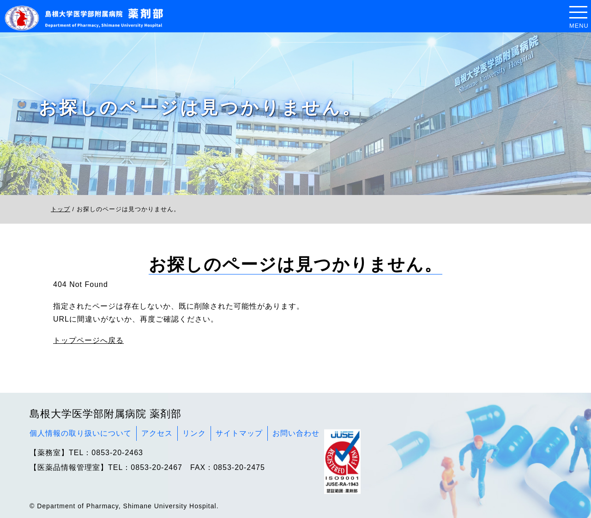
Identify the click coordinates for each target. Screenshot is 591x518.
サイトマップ (239, 433)
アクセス (157, 433)
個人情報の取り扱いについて (81, 433)
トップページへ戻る (88, 340)
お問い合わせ (296, 433)
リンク (194, 433)
